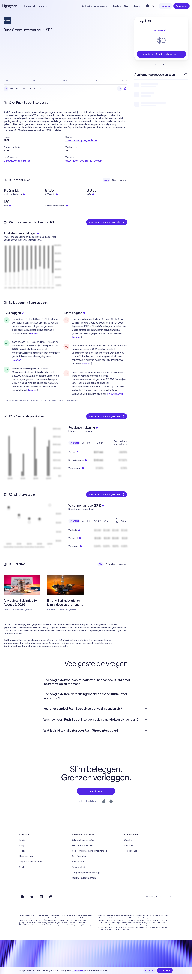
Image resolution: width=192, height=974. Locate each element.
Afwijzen (149, 970)
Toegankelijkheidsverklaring (86, 872)
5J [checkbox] (35, 88)
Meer (137, 5)
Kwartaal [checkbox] (74, 442)
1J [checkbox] (30, 88)
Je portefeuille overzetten (32, 861)
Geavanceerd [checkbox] (119, 180)
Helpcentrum (26, 856)
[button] (34, 136)
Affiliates (128, 845)
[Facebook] (22, 897)
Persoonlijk (30, 6)
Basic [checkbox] (106, 180)
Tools (22, 850)
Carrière (128, 840)
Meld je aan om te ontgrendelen (107, 222)
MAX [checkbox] (41, 88)
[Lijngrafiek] (119, 88)
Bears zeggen (74, 313)
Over (126, 6)
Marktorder (161, 30)
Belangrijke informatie (83, 840)
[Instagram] (51, 897)
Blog (21, 845)
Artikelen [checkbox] (111, 564)
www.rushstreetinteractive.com (83, 160)
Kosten (117, 6)
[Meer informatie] (186, 74)
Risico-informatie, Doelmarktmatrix (90, 850)
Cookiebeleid (78, 867)
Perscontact (130, 850)
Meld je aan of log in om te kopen (161, 54)
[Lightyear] (9, 6)
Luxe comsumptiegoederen (81, 140)
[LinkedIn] (41, 897)
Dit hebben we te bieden (96, 5)
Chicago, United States (17, 160)
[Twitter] (32, 897)
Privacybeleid (78, 861)
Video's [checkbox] (122, 564)
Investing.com (115, 393)
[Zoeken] (154, 6)
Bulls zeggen (14, 313)
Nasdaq (17, 359)
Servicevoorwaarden (82, 845)
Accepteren (165, 970)
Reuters (34, 333)
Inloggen (165, 6)
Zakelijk (43, 6)
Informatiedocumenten (84, 878)
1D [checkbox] (6, 88)
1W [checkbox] (11, 88)
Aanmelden (181, 6)
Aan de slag (96, 791)
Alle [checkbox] (100, 564)
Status (22, 867)
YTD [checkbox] (23, 88)
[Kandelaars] (124, 88)
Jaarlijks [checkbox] (86, 442)
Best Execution (79, 856)
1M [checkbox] (17, 88)
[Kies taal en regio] (148, 6)
